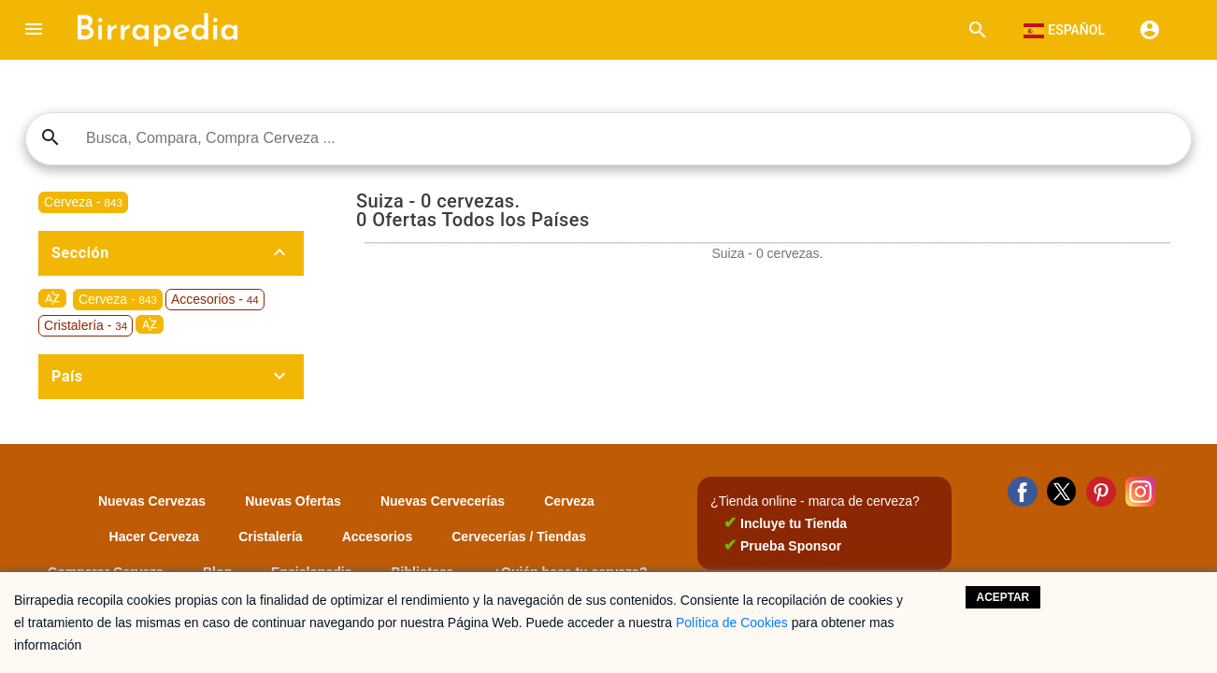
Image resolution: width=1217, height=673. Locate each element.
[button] (33, 29)
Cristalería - (85, 325)
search (50, 137)
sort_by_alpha (52, 298)
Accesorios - (215, 299)
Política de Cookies (732, 622)
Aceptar (1003, 597)
